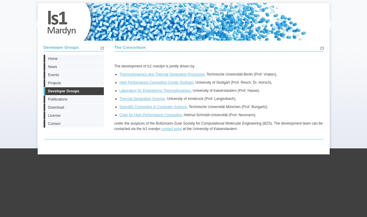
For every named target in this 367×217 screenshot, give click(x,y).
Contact (54, 124)
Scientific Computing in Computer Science (153, 107)
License (54, 115)
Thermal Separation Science (142, 99)
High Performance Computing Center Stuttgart (157, 82)
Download (56, 107)
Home (53, 59)
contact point (171, 129)
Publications (58, 99)
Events (53, 75)
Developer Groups (61, 47)
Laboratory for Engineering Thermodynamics (155, 90)
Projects (54, 83)
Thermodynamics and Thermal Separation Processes (162, 74)
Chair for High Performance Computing (151, 115)
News (52, 67)
